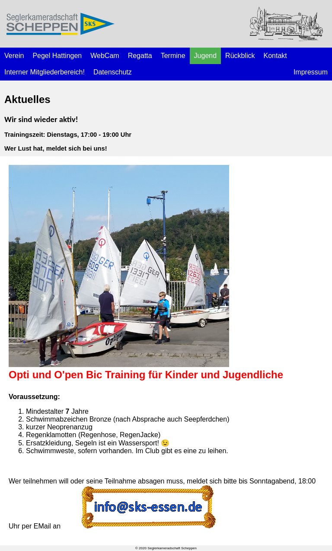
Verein (14, 55)
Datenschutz (112, 72)
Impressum (311, 72)
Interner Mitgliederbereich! (44, 72)
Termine (173, 55)
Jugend (205, 55)
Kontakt (275, 55)
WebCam (104, 55)
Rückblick (240, 55)
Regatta (140, 55)
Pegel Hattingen (57, 55)
